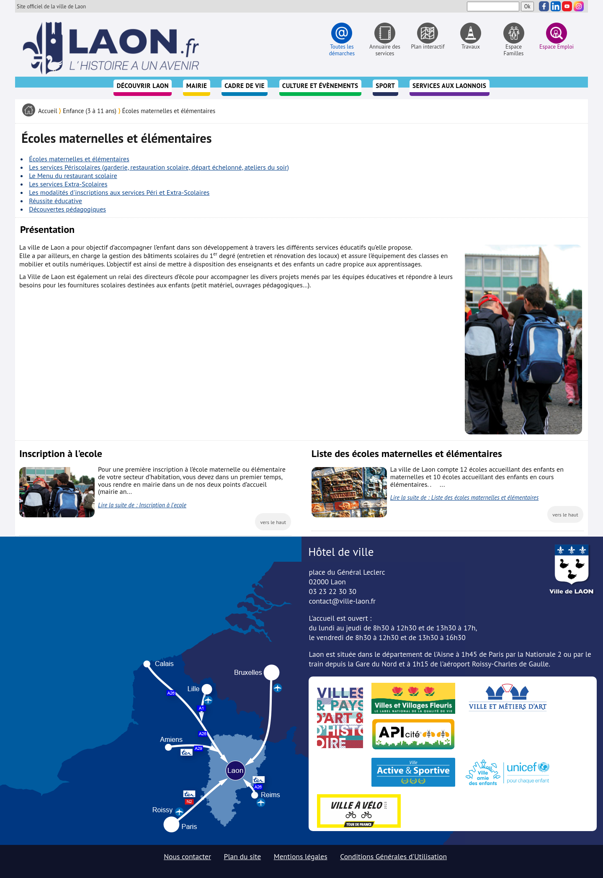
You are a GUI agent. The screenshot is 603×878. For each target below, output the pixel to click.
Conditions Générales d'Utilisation (393, 856)
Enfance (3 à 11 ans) (89, 111)
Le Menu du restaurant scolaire (73, 175)
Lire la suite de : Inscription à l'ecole (142, 505)
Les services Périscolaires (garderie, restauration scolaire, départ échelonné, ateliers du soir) (159, 167)
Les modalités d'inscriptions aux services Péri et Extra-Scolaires (119, 192)
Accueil (47, 111)
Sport (385, 86)
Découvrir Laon (143, 86)
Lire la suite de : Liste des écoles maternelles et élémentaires (464, 497)
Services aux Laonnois (449, 86)
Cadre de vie (244, 86)
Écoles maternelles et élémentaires (169, 111)
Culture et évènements (320, 86)
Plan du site (242, 856)
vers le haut (273, 522)
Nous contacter (187, 856)
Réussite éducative (55, 200)
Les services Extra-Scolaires (68, 184)
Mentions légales (300, 856)
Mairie (196, 86)
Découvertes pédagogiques (67, 209)
